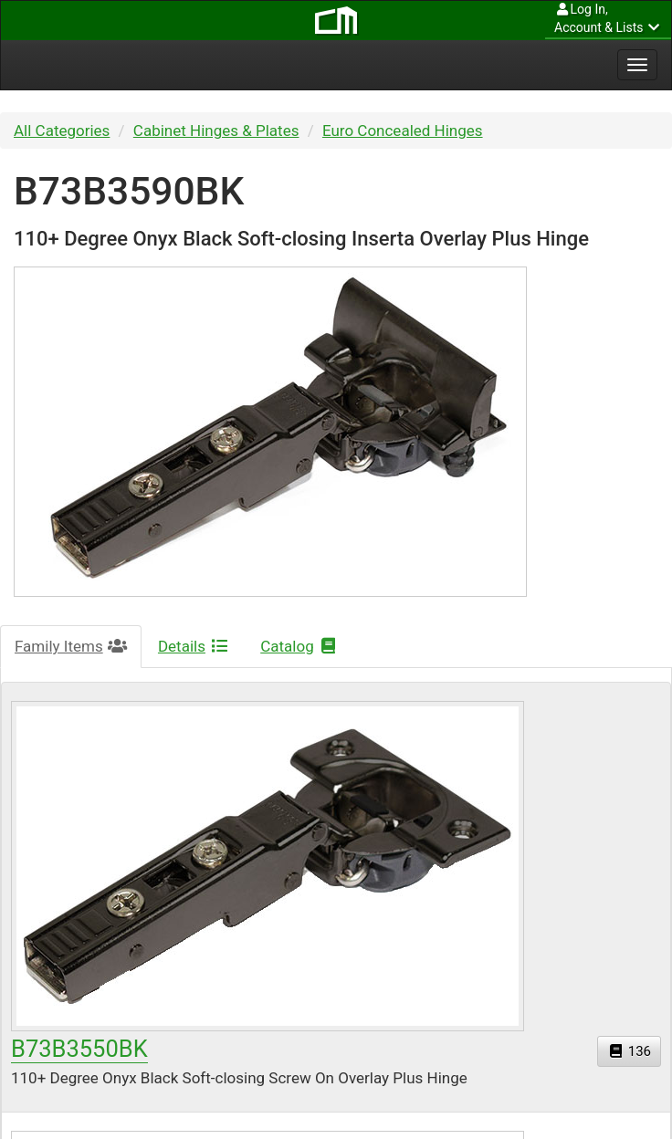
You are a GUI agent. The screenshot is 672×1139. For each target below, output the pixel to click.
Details (193, 646)
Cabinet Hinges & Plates (216, 130)
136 (629, 1051)
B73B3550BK (79, 1048)
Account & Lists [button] (608, 18)
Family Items (71, 646)
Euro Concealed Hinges (402, 130)
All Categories (62, 130)
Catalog (299, 646)
